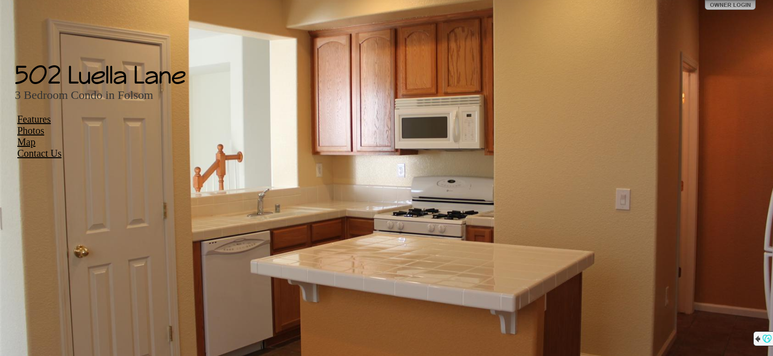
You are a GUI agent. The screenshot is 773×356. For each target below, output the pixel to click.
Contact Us (39, 153)
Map (26, 141)
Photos (30, 130)
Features (34, 119)
